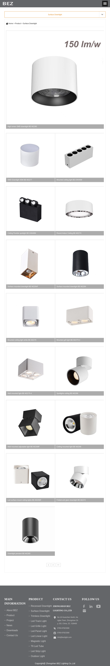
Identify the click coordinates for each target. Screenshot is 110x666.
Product (18, 24)
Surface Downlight (30, 24)
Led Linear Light (39, 636)
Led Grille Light (38, 626)
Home (10, 24)
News (9, 625)
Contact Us (12, 635)
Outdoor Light (38, 656)
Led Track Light (38, 621)
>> (58, 565)
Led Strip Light (38, 651)
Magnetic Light (38, 641)
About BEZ (12, 610)
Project (10, 620)
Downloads (12, 630)
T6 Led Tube (37, 646)
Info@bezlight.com (64, 637)
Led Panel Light (39, 631)
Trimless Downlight (40, 616)
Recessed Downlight (41, 606)
